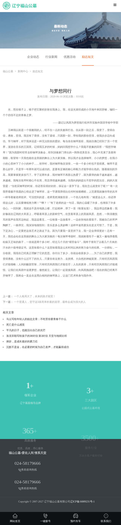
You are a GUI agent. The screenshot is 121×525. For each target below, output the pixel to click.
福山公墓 (8, 71)
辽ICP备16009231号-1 (82, 501)
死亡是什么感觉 (15, 324)
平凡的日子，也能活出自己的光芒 (25, 330)
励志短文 (88, 56)
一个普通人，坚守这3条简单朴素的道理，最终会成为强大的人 (50, 301)
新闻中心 (23, 71)
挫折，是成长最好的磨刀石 (22, 341)
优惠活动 (70, 56)
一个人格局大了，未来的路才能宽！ (35, 296)
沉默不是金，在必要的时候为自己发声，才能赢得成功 (37, 347)
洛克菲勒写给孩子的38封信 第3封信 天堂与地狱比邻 (36, 335)
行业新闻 (51, 56)
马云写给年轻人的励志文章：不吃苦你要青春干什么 (36, 319)
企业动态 (33, 56)
